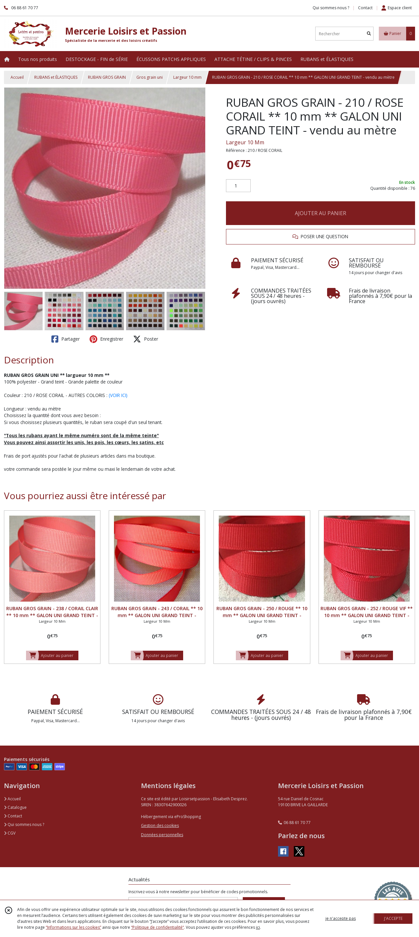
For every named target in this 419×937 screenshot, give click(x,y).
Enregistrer (106, 339)
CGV (9, 833)
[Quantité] (238, 185)
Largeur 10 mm (187, 77)
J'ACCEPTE (393, 918)
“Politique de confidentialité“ (157, 927)
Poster (145, 339)
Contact (365, 8)
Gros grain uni (149, 77)
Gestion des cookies (160, 825)
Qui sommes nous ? (24, 824)
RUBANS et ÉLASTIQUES (55, 77)
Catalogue (15, 807)
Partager (65, 339)
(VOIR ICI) (118, 395)
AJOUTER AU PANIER (320, 213)
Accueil (17, 77)
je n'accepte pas (340, 918)
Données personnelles (162, 835)
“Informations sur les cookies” (73, 927)
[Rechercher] (369, 33)
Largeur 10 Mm (245, 142)
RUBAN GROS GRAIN (107, 77)
